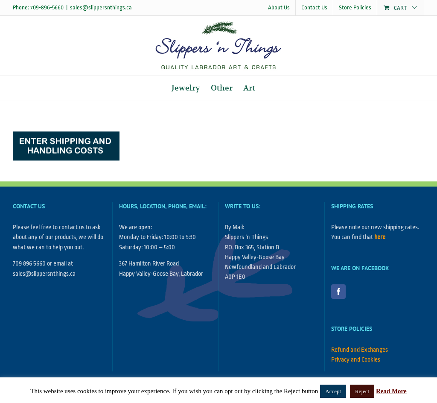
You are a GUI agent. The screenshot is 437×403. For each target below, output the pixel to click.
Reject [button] (362, 391)
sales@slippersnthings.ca (101, 7)
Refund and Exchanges (359, 349)
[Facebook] (338, 291)
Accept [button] (333, 391)
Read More (391, 391)
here (379, 237)
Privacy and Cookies (355, 359)
